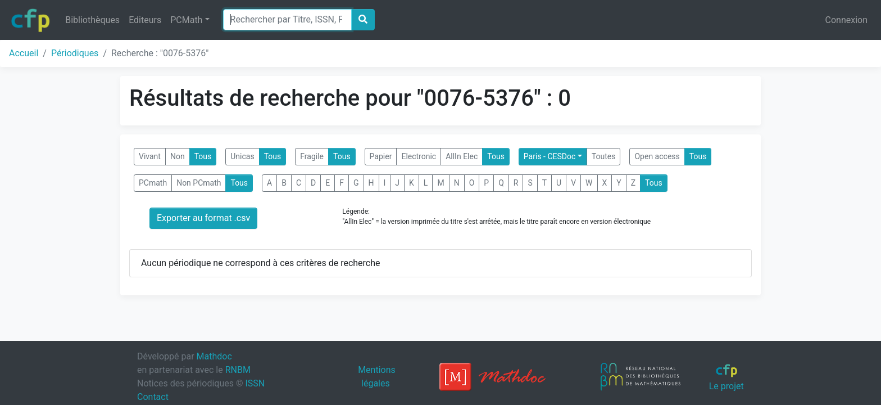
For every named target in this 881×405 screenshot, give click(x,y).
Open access (656, 156)
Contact (153, 397)
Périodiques (74, 53)
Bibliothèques (92, 20)
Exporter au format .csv (203, 218)
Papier (381, 156)
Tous (203, 156)
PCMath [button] (186, 20)
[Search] (287, 19)
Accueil (23, 53)
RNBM (238, 369)
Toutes (604, 156)
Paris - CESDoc (549, 156)
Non (177, 156)
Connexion (846, 20)
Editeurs (145, 20)
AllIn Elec (462, 156)
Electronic (418, 156)
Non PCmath (198, 182)
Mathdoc (214, 356)
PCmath (153, 182)
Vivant (150, 156)
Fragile (312, 156)
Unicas (242, 156)
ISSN (255, 383)
